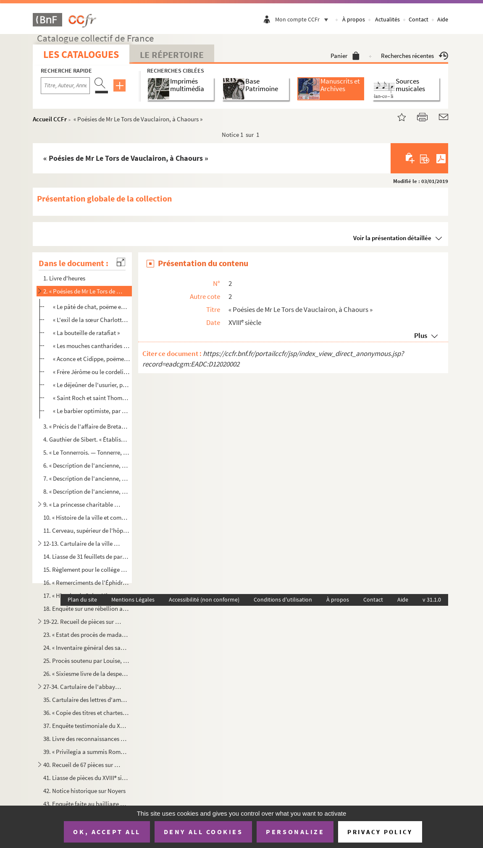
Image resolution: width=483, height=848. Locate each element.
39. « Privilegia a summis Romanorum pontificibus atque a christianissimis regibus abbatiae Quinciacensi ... (86, 752)
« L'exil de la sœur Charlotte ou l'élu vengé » (91, 320)
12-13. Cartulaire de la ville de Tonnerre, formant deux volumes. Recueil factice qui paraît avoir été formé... (82, 543)
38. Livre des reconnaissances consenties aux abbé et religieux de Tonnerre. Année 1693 (86, 739)
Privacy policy (379, 832)
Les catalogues (81, 54)
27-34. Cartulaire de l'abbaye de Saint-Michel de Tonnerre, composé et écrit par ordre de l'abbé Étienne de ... (82, 687)
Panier (345, 56)
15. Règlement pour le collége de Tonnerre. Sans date (86, 569)
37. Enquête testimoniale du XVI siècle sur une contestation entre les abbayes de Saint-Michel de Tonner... (86, 725)
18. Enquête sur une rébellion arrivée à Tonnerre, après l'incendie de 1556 (86, 608)
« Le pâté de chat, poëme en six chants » (91, 307)
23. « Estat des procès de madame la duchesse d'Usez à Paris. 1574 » (86, 635)
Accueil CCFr (50, 119)
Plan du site (82, 599)
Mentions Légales (133, 599)
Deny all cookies (203, 831)
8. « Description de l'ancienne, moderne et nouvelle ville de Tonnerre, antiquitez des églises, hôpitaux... (86, 491)
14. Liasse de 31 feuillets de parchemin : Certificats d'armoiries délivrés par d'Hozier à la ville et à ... (86, 556)
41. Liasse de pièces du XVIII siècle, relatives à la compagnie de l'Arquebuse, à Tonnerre (86, 777)
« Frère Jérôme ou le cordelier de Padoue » (91, 372)
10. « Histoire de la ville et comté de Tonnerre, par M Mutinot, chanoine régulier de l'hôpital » (86, 517)
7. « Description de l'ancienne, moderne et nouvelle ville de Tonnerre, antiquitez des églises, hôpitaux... (86, 478)
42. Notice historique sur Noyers (84, 791)
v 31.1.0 (432, 599)
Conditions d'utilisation (283, 599)
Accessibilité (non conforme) (204, 599)
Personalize (295, 831)
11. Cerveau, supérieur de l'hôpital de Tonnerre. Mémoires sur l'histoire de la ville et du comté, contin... (86, 530)
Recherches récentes (414, 56)
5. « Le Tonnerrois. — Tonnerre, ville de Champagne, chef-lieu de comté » (86, 452)
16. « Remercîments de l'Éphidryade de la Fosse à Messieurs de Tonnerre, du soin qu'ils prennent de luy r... (86, 582)
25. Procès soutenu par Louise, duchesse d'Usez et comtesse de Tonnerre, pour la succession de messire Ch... (86, 661)
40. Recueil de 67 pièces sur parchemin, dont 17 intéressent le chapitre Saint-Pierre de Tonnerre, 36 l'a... (82, 765)
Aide (442, 19)
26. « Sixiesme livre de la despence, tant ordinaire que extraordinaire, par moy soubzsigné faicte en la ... (86, 674)
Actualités (387, 19)
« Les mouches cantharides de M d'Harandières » (91, 345)
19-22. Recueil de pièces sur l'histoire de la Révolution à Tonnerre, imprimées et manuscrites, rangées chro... (82, 622)
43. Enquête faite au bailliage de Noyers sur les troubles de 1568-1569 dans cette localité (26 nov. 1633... (86, 804)
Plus (420, 335)
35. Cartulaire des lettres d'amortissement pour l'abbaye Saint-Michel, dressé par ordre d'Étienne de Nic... (86, 700)
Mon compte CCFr (303, 19)
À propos (353, 19)
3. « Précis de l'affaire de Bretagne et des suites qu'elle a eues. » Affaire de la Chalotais (86, 426)
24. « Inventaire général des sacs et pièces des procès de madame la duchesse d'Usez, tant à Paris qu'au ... (86, 648)
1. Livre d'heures (64, 278)
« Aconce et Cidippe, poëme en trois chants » (91, 359)
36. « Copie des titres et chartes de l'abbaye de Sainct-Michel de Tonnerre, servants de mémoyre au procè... (86, 713)
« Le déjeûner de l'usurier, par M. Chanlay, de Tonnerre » (91, 385)
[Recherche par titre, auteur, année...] (65, 85)
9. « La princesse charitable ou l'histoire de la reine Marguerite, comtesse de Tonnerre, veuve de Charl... (82, 504)
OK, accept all (106, 831)
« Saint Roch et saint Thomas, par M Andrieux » (91, 397)
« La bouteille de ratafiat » (86, 333)
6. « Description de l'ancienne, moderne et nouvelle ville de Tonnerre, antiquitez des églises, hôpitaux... (86, 465)
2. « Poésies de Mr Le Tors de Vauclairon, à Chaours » (82, 291)
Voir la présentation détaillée (392, 238)
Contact (418, 19)
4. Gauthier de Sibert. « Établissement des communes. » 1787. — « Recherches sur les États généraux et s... (86, 439)
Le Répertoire (172, 54)
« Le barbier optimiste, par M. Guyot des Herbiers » (91, 411)
